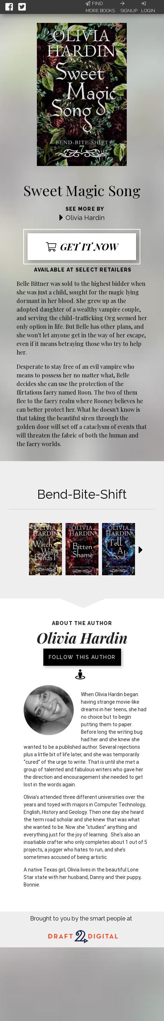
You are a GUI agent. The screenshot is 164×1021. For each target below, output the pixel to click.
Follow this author (82, 657)
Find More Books (100, 7)
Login (148, 7)
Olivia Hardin (85, 217)
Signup (129, 7)
